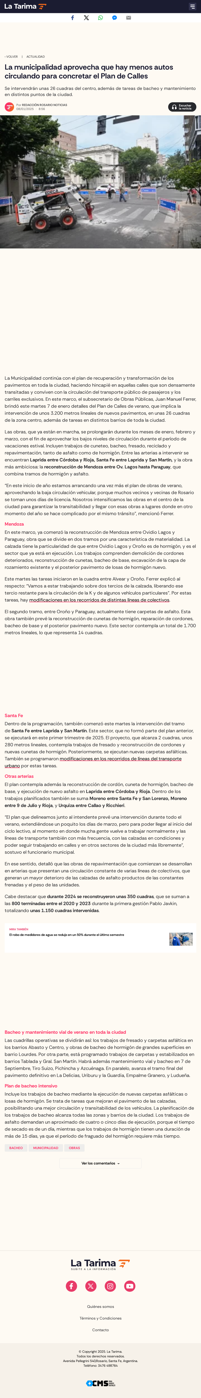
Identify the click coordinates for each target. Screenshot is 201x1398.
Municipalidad (45, 1148)
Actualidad (35, 57)
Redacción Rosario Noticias (44, 105)
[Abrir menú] (192, 6)
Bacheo (16, 1148)
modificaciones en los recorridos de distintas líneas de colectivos (99, 600)
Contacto (100, 1330)
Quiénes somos (100, 1307)
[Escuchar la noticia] (182, 107)
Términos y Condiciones (101, 1318)
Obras (74, 1148)
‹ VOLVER (11, 57)
